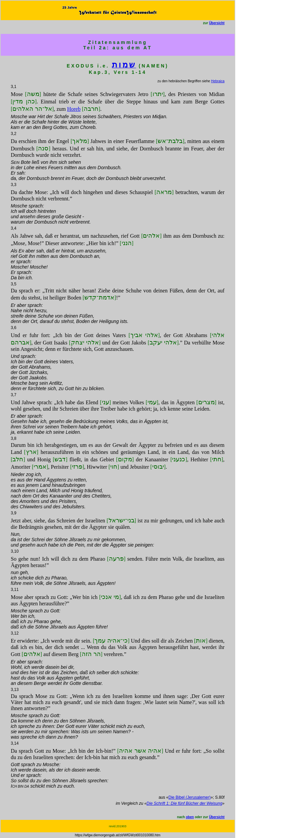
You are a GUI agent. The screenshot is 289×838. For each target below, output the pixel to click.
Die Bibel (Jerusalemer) (189, 797)
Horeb (74, 109)
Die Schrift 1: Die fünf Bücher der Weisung (184, 803)
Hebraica (217, 81)
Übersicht (216, 23)
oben (190, 817)
